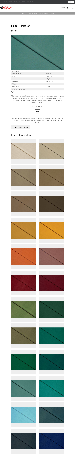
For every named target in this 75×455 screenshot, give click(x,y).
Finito (52, 13)
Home (22, 13)
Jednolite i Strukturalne (41, 13)
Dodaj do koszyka (20, 127)
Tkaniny (29, 13)
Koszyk (65, 8)
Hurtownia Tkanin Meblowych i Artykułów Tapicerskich (19, 2)
